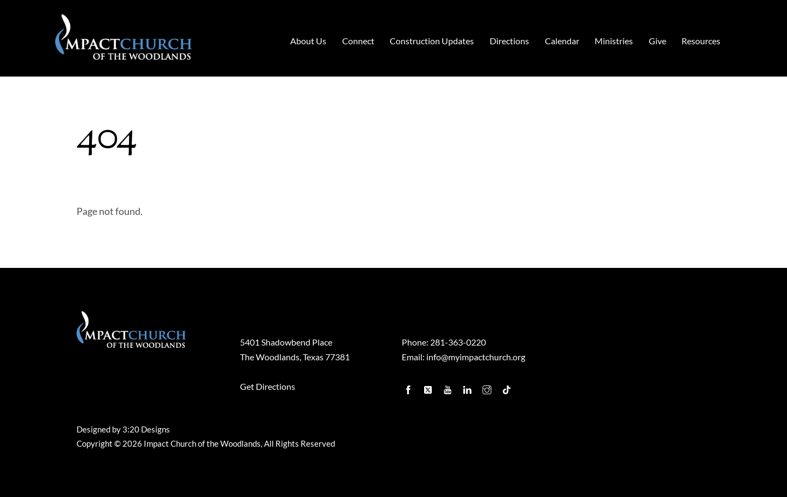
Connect (358, 41)
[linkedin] (468, 387)
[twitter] (429, 387)
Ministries (614, 41)
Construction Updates (432, 41)
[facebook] (409, 387)
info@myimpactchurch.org (475, 357)
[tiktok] (507, 387)
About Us (308, 41)
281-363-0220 (458, 342)
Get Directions (267, 386)
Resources (701, 41)
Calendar (562, 41)
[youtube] (448, 387)
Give (657, 41)
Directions (509, 41)
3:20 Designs (146, 429)
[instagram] (488, 387)
